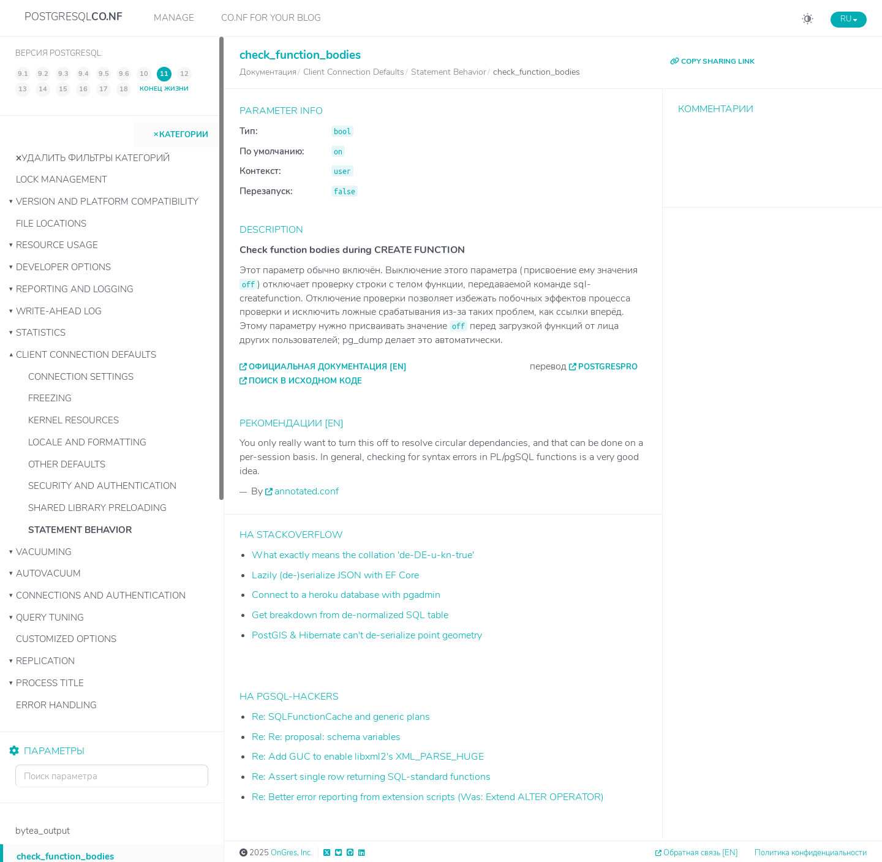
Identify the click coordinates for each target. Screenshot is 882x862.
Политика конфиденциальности (811, 852)
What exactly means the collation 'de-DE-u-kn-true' (363, 555)
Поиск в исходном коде (305, 381)
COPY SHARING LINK (712, 61)
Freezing (50, 398)
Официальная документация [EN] (328, 366)
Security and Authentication (102, 486)
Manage (174, 18)
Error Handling (56, 705)
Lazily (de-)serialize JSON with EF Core (335, 575)
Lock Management (61, 179)
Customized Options (66, 639)
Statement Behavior (80, 530)
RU (848, 19)
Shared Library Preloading (97, 508)
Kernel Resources (73, 420)
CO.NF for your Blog (271, 18)
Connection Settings (81, 377)
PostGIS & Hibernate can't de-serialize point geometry (367, 635)
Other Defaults (66, 464)
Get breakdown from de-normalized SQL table (350, 615)
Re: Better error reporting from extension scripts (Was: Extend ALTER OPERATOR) (428, 797)
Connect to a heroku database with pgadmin (346, 595)
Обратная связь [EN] (700, 852)
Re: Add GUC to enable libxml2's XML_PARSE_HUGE (368, 756)
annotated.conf (306, 491)
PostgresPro (608, 366)
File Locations (51, 223)
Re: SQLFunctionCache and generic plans (341, 717)
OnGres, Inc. (291, 852)
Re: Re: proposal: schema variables (326, 737)
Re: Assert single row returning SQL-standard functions (371, 777)
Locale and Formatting (87, 442)
